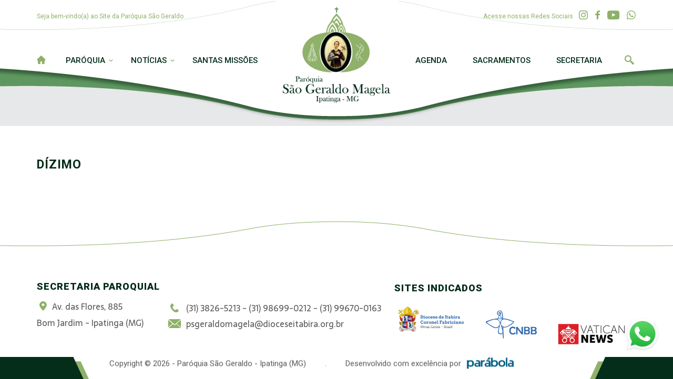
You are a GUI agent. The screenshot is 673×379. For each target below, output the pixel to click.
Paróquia (85, 60)
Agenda (431, 60)
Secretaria (579, 60)
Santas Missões (225, 60)
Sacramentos (502, 60)
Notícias (149, 60)
